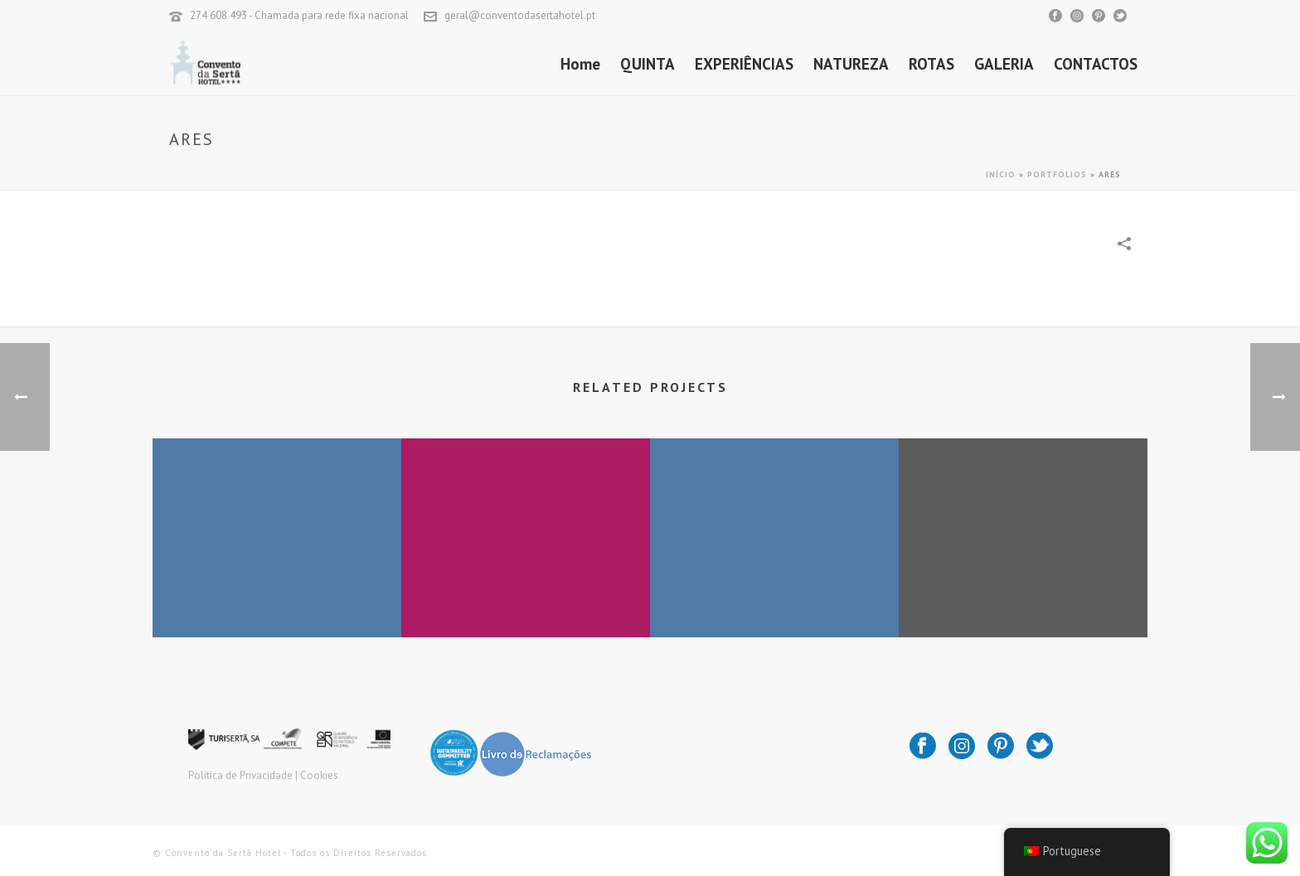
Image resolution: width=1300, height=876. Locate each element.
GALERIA (1004, 64)
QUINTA (647, 64)
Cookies (319, 775)
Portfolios (1057, 174)
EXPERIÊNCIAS (744, 64)
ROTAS (931, 64)
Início (1001, 174)
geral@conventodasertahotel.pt (519, 15)
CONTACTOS (1096, 64)
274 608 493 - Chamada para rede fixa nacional (299, 15)
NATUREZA (851, 64)
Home (580, 64)
